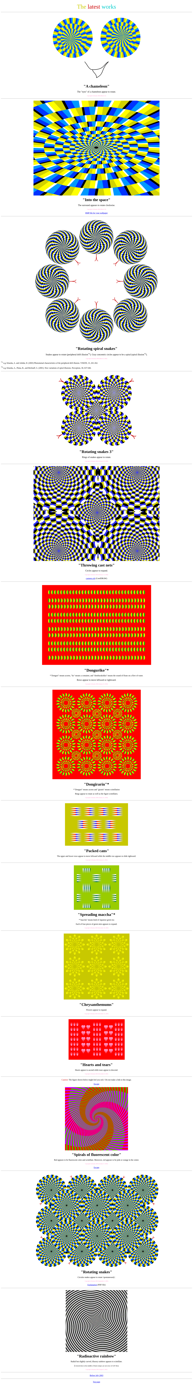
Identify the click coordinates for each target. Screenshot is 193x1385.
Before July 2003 (96, 1375)
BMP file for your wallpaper (96, 213)
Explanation (92, 1285)
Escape (96, 1084)
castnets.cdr (90, 578)
